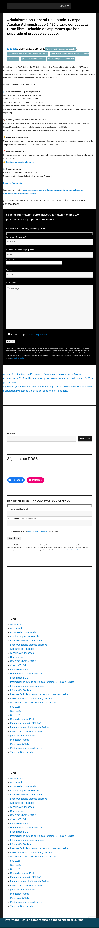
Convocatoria (17, 657)
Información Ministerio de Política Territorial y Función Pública (42, 682)
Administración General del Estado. (60, 49)
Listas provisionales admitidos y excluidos (32, 698)
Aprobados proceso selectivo (33, 58)
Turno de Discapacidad (22, 752)
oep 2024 (15, 706)
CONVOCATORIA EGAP (23, 661)
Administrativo (17, 628)
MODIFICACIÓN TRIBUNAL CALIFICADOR (33, 702)
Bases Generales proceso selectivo (28, 644)
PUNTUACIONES (19, 744)
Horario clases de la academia (26, 673)
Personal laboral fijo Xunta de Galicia (29, 727)
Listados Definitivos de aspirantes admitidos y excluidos (39, 694)
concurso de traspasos (22, 653)
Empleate (12, 49)
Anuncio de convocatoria (23, 632)
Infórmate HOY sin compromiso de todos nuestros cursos (44, 920)
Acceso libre (13, 58)
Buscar (11, 433)
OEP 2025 (15, 711)
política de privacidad (17, 358)
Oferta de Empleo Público (23, 719)
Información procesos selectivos (61, 58)
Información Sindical (20, 690)
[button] (62, 6)
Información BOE (19, 678)
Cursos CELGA (18, 665)
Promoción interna (19, 740)
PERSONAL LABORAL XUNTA (26, 731)
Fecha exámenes (19, 669)
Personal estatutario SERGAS (25, 723)
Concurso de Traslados (22, 649)
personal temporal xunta (22, 735)
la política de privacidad (37, 334)
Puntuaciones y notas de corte (26, 748)
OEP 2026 (15, 715)
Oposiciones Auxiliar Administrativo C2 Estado (69, 54)
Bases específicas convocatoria (26, 640)
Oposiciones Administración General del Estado (28, 54)
